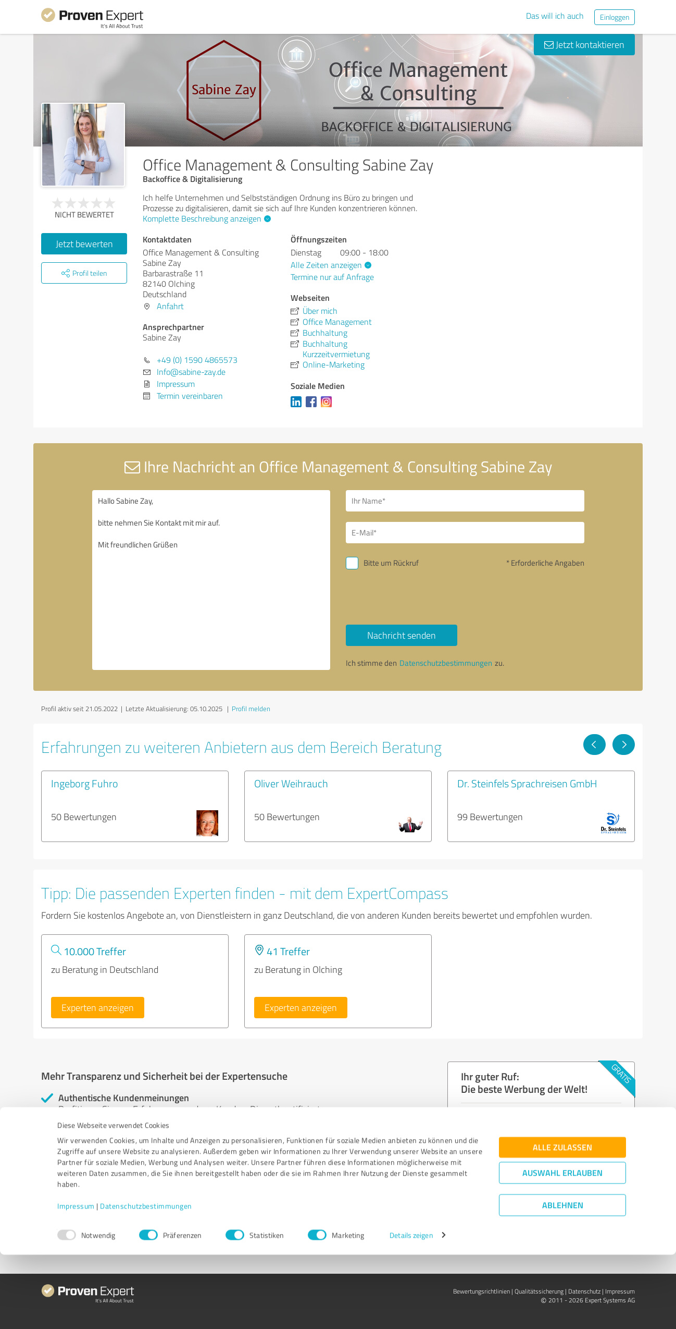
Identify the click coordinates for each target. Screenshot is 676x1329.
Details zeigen (411, 1309)
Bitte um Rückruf (391, 562)
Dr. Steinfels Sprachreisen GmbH (527, 783)
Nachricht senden (401, 635)
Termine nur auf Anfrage (332, 277)
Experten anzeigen (97, 1007)
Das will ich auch (555, 15)
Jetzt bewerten (84, 243)
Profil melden (251, 708)
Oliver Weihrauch (291, 783)
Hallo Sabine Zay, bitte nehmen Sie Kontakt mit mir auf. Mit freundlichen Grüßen (211, 580)
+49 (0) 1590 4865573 (197, 359)
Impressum (76, 1280)
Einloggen (614, 17)
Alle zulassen (562, 1221)
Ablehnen (562, 1279)
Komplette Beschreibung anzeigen (205, 218)
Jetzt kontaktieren (584, 44)
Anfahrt (170, 306)
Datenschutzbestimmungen (146, 1280)
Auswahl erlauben (562, 1247)
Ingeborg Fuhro (84, 783)
